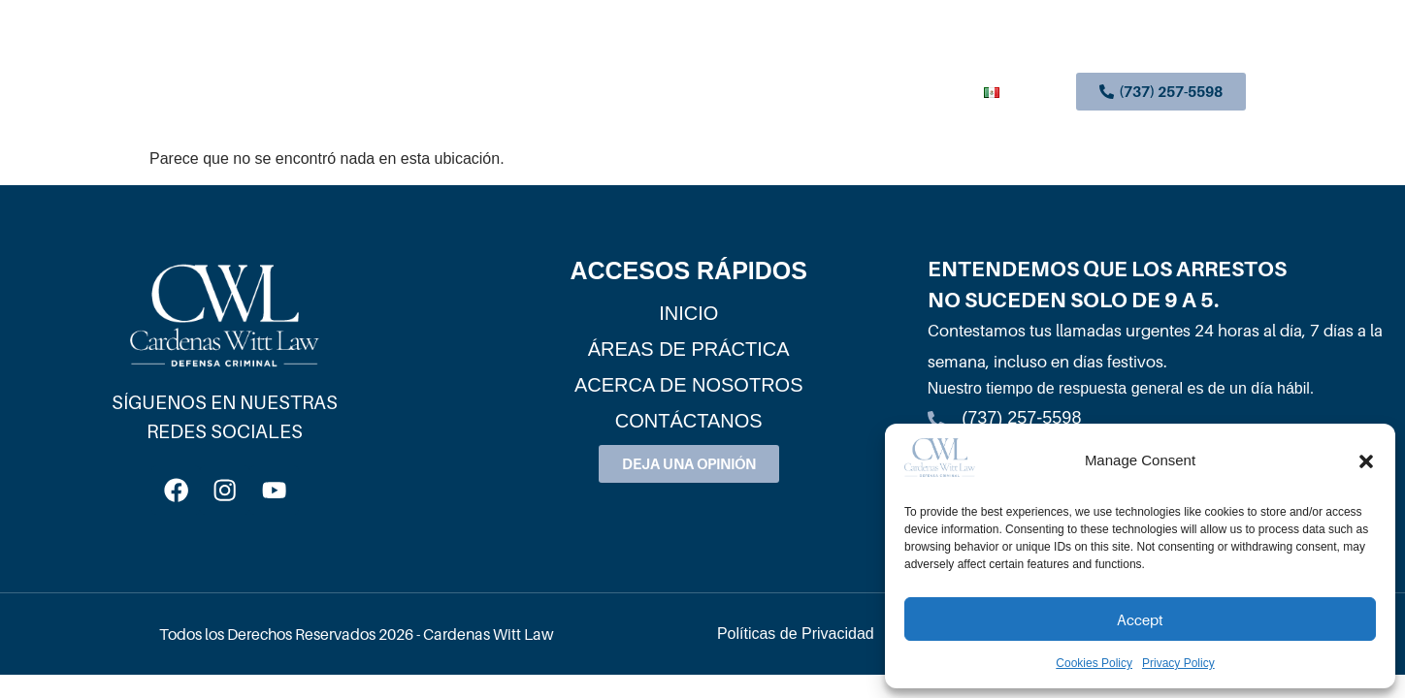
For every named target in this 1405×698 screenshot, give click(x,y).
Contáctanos (919, 92)
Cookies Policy (1094, 663)
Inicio (492, 92)
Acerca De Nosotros (780, 92)
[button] (1366, 461)
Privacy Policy (1178, 663)
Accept (1140, 619)
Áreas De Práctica (609, 93)
